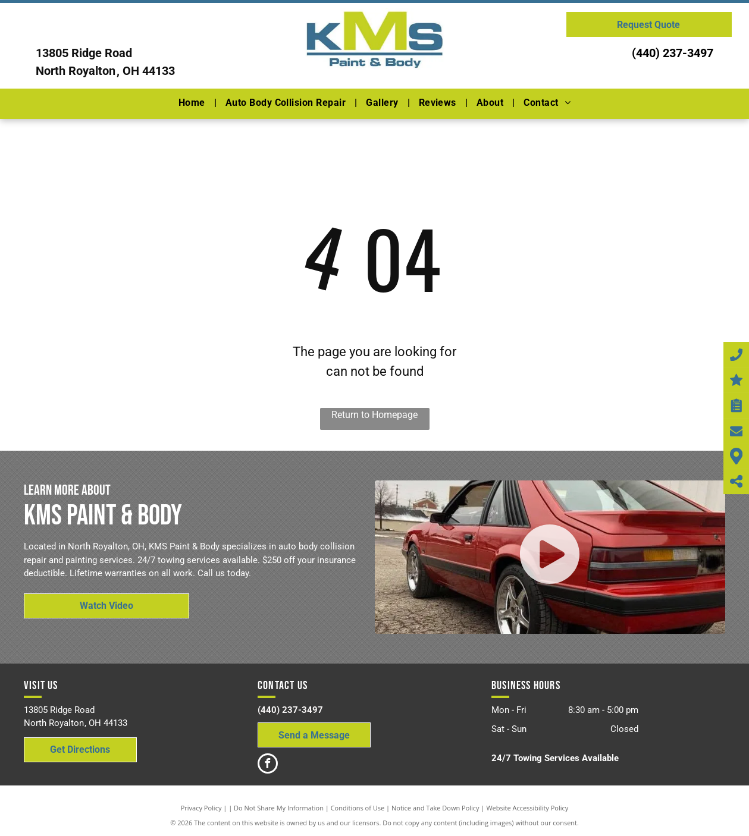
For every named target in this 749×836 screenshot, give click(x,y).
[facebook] (268, 765)
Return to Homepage (374, 414)
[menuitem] (193, 103)
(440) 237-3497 (672, 53)
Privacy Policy (201, 807)
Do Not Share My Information (279, 807)
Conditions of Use (358, 807)
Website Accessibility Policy (527, 807)
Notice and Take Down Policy (435, 807)
